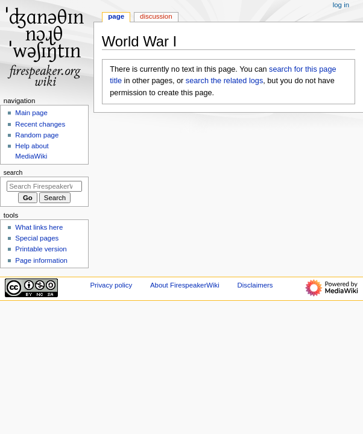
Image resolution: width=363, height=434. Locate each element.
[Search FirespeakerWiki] (44, 186)
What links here (39, 227)
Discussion (156, 16)
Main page (31, 112)
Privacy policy (111, 285)
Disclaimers (255, 285)
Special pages (36, 238)
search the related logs (224, 81)
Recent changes (40, 124)
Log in (341, 4)
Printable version (40, 249)
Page (116, 16)
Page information (41, 260)
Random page (36, 135)
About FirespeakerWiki (184, 285)
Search (13, 172)
